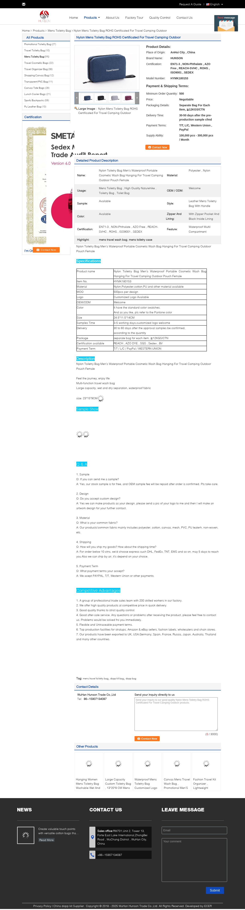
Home (73, 17)
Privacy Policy (42, 906)
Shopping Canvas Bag (36, 75)
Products (90, 17)
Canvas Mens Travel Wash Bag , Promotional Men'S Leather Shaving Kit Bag (177, 788)
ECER (208, 906)
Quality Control (159, 17)
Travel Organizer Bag (36, 69)
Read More (46, 840)
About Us (112, 17)
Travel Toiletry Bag (34, 50)
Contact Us (185, 17)
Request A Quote (190, 4)
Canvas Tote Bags (34, 87)
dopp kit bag (117, 678)
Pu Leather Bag (32, 106)
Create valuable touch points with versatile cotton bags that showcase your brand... (57, 831)
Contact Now (159, 147)
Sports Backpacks (34, 100)
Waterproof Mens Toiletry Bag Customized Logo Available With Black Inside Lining (147, 788)
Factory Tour (134, 17)
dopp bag (131, 678)
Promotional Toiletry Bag (37, 44)
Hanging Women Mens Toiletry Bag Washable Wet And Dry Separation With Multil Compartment (88, 788)
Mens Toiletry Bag (59, 30)
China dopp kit (62, 906)
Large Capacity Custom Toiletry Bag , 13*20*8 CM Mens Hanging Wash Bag (118, 786)
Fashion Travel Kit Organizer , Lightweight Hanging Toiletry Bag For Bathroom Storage (205, 790)
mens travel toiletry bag (95, 678)
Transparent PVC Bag (36, 81)
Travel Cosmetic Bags (36, 62)
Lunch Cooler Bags (35, 94)
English (215, 4)
